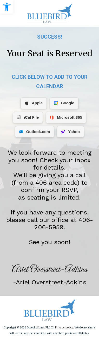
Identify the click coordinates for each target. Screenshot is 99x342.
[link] (7, 7)
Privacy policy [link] (64, 327)
